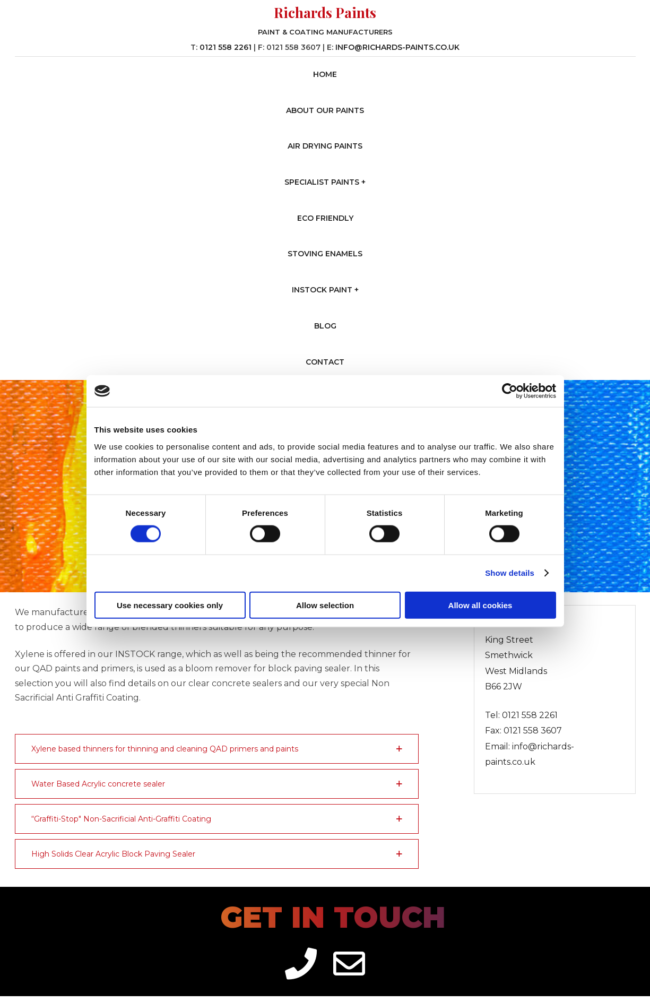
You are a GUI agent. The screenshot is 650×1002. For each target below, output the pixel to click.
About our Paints (325, 110)
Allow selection (325, 604)
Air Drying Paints (325, 146)
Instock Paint (322, 290)
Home (325, 74)
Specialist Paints (321, 182)
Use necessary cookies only (170, 604)
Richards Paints (325, 12)
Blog (325, 326)
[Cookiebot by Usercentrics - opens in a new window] (509, 391)
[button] (217, 749)
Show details (509, 572)
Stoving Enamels (325, 253)
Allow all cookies (480, 604)
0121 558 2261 (226, 47)
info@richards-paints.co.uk (397, 47)
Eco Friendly (325, 218)
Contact (325, 362)
